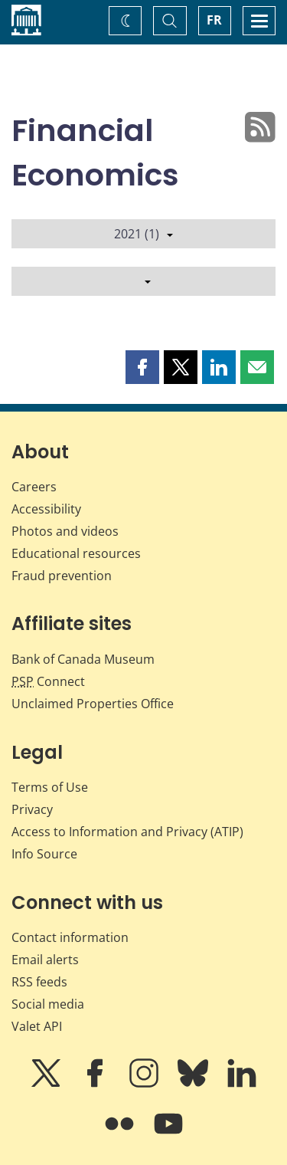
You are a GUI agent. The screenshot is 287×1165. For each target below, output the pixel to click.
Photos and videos (65, 531)
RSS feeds (39, 981)
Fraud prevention (61, 575)
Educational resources (76, 553)
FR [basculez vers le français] (214, 19)
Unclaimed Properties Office (92, 703)
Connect (48, 681)
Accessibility (46, 508)
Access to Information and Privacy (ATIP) (127, 831)
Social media (47, 1004)
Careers (34, 486)
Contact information (70, 937)
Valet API (36, 1026)
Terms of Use (49, 787)
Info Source (44, 853)
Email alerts (45, 959)
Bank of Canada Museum (83, 659)
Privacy (32, 809)
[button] (142, 367)
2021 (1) (143, 233)
